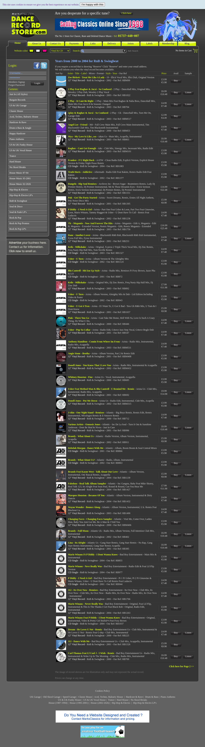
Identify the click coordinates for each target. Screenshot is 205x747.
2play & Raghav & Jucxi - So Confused (88, 112)
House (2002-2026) (100, 702)
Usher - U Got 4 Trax (79, 306)
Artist (70, 73)
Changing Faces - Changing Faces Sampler (90, 519)
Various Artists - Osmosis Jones (84, 424)
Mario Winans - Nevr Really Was (85, 566)
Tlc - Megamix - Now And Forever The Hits (90, 223)
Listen (188, 92)
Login (37, 83)
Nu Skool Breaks (139, 699)
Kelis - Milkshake (77, 247)
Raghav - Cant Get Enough (82, 148)
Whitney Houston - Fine (80, 377)
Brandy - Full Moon (78, 530)
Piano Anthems (168, 696)
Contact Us (55, 43)
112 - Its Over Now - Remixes (83, 590)
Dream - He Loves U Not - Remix (85, 629)
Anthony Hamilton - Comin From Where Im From (94, 341)
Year (115, 73)
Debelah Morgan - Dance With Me (86, 448)
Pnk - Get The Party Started (82, 197)
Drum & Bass (151, 696)
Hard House (122, 699)
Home (18, 43)
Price (164, 73)
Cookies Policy (102, 690)
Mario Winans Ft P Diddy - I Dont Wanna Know (93, 554)
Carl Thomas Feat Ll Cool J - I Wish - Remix (91, 653)
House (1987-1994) (58, 702)
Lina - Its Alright (76, 542)
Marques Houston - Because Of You (86, 495)
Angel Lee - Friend (77, 124)
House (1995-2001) (79, 702)
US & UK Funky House (69, 699)
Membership (168, 43)
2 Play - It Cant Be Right (80, 101)
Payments (74, 43)
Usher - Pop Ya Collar (79, 329)
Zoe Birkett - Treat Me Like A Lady (86, 77)
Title (77, 73)
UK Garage (35, 696)
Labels (149, 43)
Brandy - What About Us (81, 436)
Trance (111, 699)
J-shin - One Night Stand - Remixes (86, 412)
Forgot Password (16, 85)
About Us (36, 43)
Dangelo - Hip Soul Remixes (82, 183)
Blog (187, 43)
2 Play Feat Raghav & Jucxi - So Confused (90, 89)
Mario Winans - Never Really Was (85, 603)
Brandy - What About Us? (81, 460)
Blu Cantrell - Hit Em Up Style (84, 270)
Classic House (85, 696)
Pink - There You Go (78, 318)
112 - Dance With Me (79, 641)
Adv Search (133, 51)
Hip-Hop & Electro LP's (144, 702)
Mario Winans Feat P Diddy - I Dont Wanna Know (94, 617)
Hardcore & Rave (134, 696)
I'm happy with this (92, 4)
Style (108, 73)
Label (84, 73)
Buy (176, 80)
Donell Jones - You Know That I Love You (89, 365)
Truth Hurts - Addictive (80, 172)
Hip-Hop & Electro (121, 702)
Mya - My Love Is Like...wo (82, 136)
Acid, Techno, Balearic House (109, 696)
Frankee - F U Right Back (81, 160)
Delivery (112, 43)
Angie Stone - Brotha (78, 353)
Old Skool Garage (51, 696)
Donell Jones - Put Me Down (82, 400)
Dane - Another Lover (79, 235)
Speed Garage (69, 696)
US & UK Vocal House (94, 699)
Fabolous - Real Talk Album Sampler (87, 483)
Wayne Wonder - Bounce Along (84, 507)
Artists (130, 43)
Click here (127, 13)
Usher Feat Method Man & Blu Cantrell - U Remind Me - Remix (101, 389)
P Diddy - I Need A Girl (80, 209)
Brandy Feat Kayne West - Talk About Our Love (93, 471)
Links (92, 43)
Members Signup (16, 82)
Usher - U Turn (75, 258)
